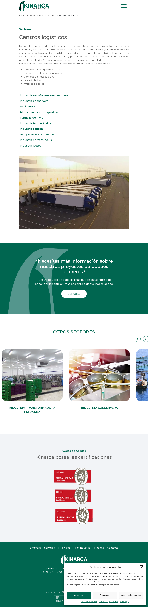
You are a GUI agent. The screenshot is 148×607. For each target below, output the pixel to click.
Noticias (99, 547)
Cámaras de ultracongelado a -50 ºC (45, 73)
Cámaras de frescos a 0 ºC (39, 76)
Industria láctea (30, 145)
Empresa (35, 547)
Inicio (22, 15)
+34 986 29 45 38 (51, 571)
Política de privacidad (108, 601)
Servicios (49, 547)
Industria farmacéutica (35, 123)
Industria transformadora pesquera (44, 95)
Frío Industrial (35, 15)
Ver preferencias (131, 595)
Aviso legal (124, 601)
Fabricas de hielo (31, 117)
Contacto (74, 293)
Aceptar (79, 595)
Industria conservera (34, 101)
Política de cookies (89, 601)
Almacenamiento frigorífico (39, 112)
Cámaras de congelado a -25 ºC (42, 69)
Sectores (50, 15)
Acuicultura (27, 106)
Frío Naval (64, 547)
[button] (141, 567)
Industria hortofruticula (36, 140)
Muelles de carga (34, 83)
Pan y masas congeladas (37, 134)
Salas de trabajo (33, 80)
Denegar (105, 595)
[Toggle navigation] (124, 6)
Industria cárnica (31, 128)
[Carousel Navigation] (137, 339)
